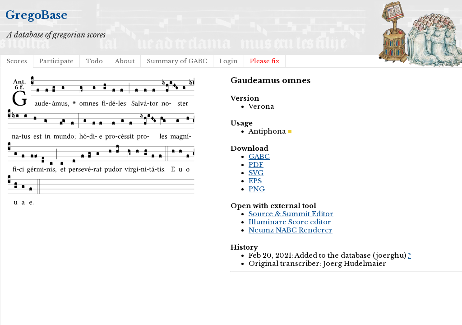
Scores (16, 61)
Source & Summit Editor (291, 214)
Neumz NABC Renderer (291, 230)
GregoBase (36, 15)
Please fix (264, 61)
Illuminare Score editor (290, 222)
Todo (94, 61)
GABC (259, 157)
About (124, 61)
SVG (256, 173)
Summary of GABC (177, 61)
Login (228, 61)
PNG (257, 189)
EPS (255, 181)
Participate (56, 61)
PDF (256, 165)
